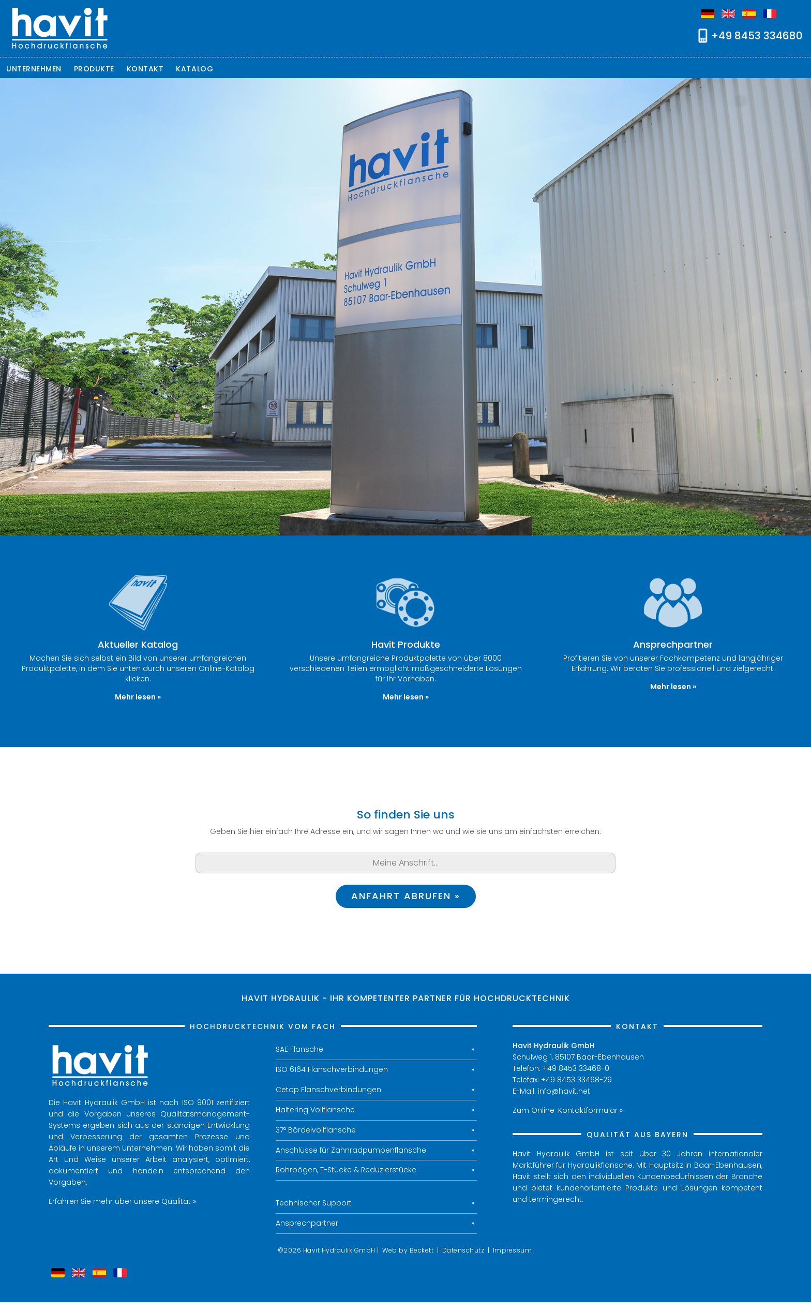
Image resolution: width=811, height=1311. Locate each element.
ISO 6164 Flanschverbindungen (332, 1070)
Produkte (94, 69)
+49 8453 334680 (757, 35)
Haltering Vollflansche (315, 1110)
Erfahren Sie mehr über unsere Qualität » (122, 1201)
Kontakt (145, 69)
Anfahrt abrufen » (405, 896)
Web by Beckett (407, 1250)
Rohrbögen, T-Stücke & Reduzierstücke (346, 1171)
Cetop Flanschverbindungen (328, 1090)
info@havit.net (564, 1091)
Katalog (194, 69)
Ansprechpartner (307, 1224)
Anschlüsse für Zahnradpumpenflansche (351, 1150)
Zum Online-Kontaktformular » (568, 1110)
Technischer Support (314, 1204)
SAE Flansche (299, 1050)
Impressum (512, 1250)
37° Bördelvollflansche (316, 1130)
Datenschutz (463, 1250)
